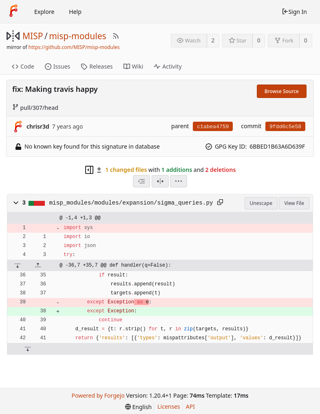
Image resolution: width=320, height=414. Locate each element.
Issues (57, 66)
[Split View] (160, 181)
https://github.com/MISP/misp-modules (74, 47)
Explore (44, 12)
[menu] (178, 181)
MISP (32, 36)
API (190, 406)
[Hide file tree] (89, 169)
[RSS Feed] (115, 36)
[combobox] (141, 181)
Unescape (261, 203)
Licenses (168, 406)
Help (75, 12)
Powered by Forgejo (98, 395)
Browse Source (282, 91)
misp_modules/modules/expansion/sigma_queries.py (131, 203)
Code (23, 66)
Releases (97, 66)
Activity (167, 66)
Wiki (133, 66)
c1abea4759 (213, 127)
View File (294, 203)
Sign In (294, 12)
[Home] (13, 11)
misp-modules (77, 36)
